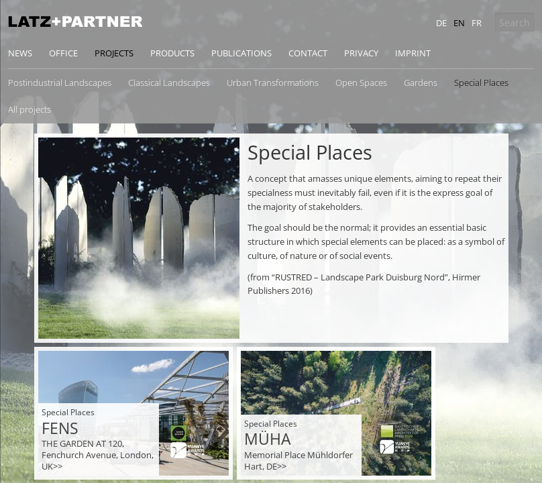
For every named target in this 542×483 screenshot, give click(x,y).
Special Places (481, 82)
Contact (307, 53)
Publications (241, 53)
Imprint (413, 53)
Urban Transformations (273, 82)
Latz (75, 21)
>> (57, 466)
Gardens (420, 82)
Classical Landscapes (169, 82)
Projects (114, 53)
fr (477, 23)
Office (63, 53)
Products (172, 53)
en (459, 23)
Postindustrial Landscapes (59, 82)
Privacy (361, 53)
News (20, 53)
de (441, 23)
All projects (29, 109)
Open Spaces (361, 82)
